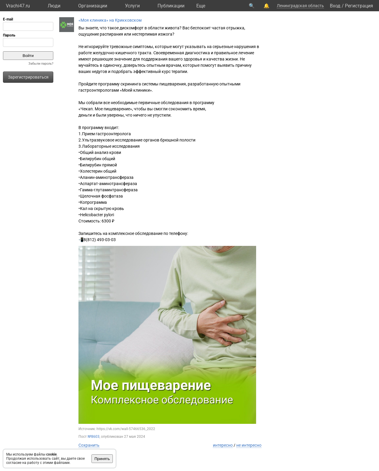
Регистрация (359, 6)
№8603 (93, 437)
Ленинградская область (300, 5)
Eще (200, 6)
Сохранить (88, 445)
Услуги (132, 6)
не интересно (248, 445)
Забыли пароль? (40, 64)
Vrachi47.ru (18, 6)
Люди (54, 6)
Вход (335, 6)
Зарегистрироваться (28, 77)
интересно (223, 445)
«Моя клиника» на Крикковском (110, 20)
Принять (102, 458)
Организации (92, 6)
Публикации (171, 6)
